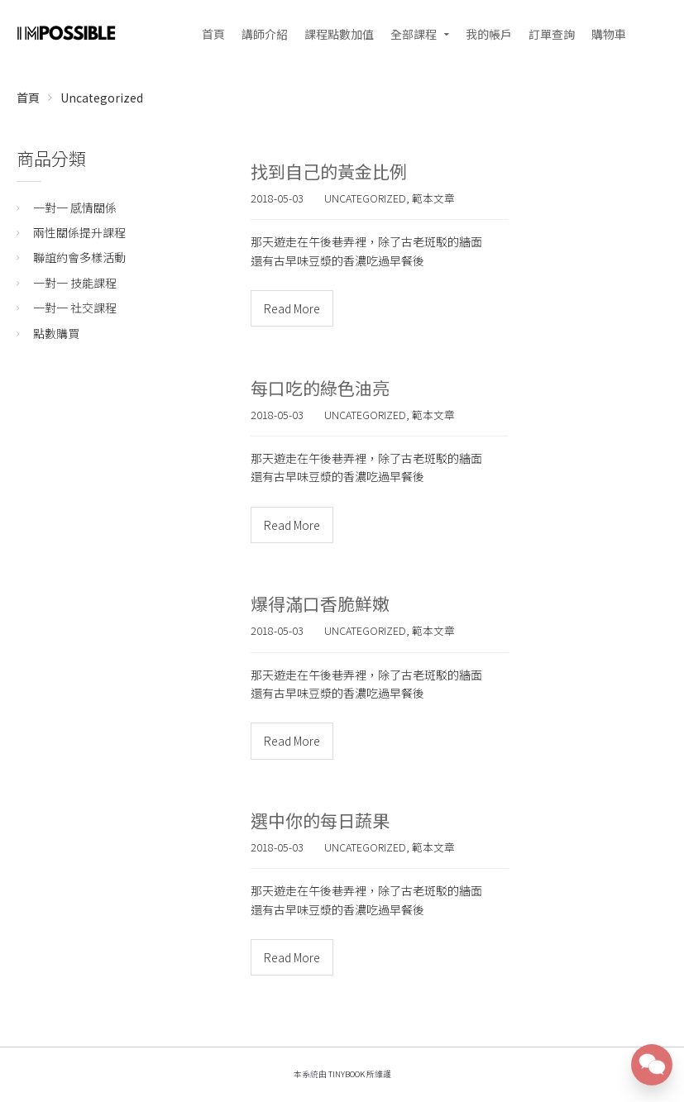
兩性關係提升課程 (79, 232)
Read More (292, 308)
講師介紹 (265, 34)
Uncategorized (101, 97)
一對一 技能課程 (75, 282)
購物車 (608, 34)
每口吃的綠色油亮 (320, 387)
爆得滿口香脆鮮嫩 (320, 603)
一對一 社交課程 (75, 307)
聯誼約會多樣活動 (79, 257)
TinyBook (346, 1074)
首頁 (213, 34)
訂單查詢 (552, 34)
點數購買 (56, 333)
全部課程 (413, 34)
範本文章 (433, 198)
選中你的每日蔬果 (320, 820)
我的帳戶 (489, 34)
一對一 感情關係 (75, 207)
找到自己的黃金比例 (329, 171)
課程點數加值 (339, 34)
